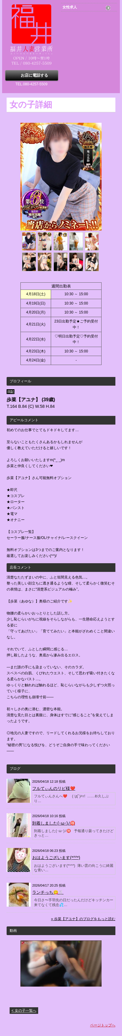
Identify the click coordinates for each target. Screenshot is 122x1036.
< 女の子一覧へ (23, 1010)
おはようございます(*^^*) (56, 857)
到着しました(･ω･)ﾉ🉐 (53, 823)
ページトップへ (102, 1025)
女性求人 (70, 7)
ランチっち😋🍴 (47, 892)
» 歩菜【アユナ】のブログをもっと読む (83, 919)
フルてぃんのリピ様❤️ (53, 788)
